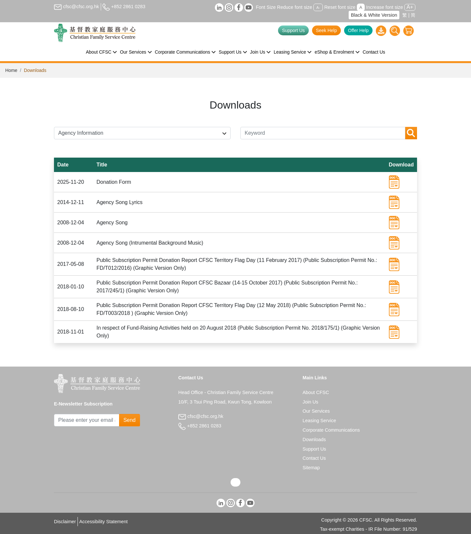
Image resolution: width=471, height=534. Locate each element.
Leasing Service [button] (290, 52)
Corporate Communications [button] (182, 52)
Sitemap (311, 467)
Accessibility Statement (103, 521)
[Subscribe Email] (86, 420)
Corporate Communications (331, 430)
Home (11, 70)
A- (318, 7)
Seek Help (326, 30)
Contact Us (374, 52)
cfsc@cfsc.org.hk (76, 6)
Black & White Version (374, 15)
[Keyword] (322, 133)
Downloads (314, 439)
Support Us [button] (230, 52)
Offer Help (358, 30)
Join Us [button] (257, 52)
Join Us (310, 402)
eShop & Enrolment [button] (334, 52)
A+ (410, 7)
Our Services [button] (133, 52)
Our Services (316, 411)
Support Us (293, 30)
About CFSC (316, 392)
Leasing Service (319, 420)
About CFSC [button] (99, 52)
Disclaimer (65, 521)
